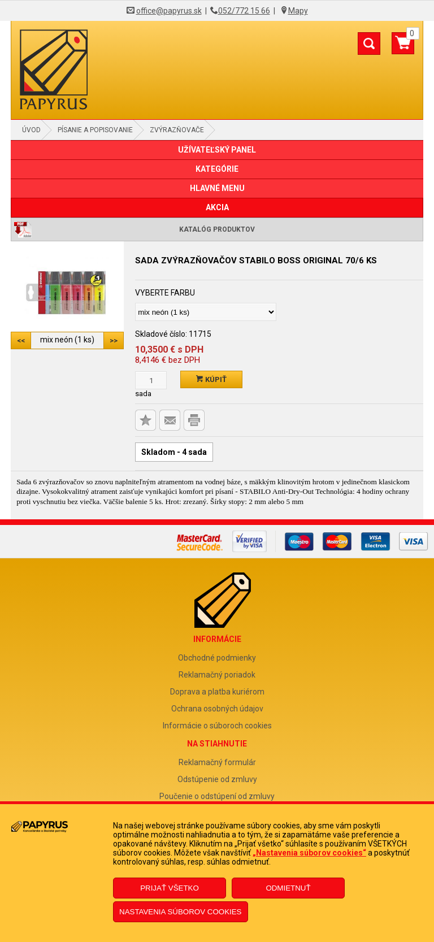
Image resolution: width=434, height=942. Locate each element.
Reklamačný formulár (217, 762)
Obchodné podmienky (217, 657)
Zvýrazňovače (177, 130)
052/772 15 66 (244, 10)
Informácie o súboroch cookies (217, 725)
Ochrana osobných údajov (217, 708)
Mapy (298, 10)
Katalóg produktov (217, 229)
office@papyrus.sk (169, 10)
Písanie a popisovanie (95, 130)
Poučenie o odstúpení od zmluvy (217, 796)
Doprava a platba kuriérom (217, 691)
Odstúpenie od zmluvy (217, 779)
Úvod (31, 130)
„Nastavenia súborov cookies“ (309, 852)
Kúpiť (211, 379)
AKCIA (217, 207)
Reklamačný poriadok (217, 674)
